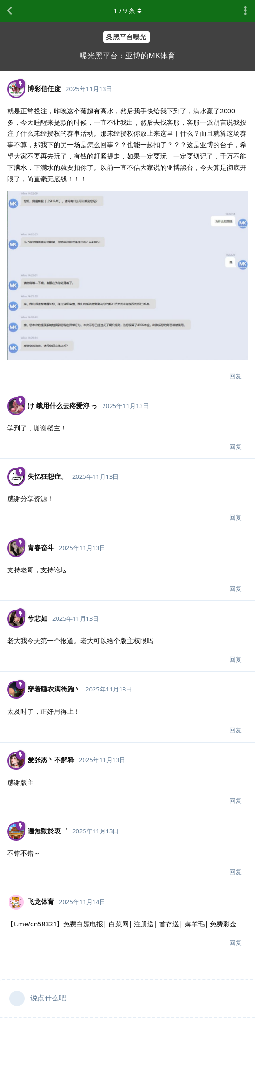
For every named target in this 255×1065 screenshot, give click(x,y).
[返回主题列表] (9, 11)
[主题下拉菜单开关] (245, 11)
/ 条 (127, 10)
